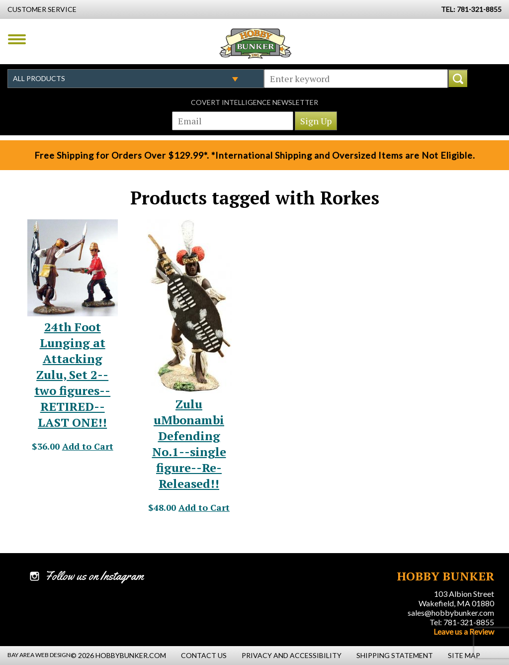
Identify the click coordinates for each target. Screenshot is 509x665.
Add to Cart (87, 446)
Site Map (464, 655)
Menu (16, 39)
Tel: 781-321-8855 (461, 622)
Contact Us (204, 655)
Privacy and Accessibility (291, 655)
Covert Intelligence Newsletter (254, 102)
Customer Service (42, 9)
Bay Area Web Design (39, 655)
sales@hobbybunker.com (451, 612)
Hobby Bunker (255, 43)
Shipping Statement (394, 655)
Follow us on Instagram (94, 576)
